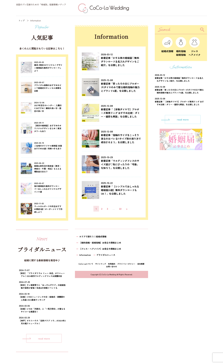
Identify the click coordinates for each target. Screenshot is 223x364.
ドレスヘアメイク (194, 51)
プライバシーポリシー (126, 263)
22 (120, 208)
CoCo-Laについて (86, 263)
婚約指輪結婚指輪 (181, 51)
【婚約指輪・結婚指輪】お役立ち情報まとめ (100, 242)
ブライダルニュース (105, 254)
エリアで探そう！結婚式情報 (92, 236)
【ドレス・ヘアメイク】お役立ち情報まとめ (100, 248)
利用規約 (111, 263)
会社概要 (140, 263)
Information (85, 254)
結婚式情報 (167, 49)
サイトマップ (100, 263)
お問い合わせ (111, 266)
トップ (21, 20)
